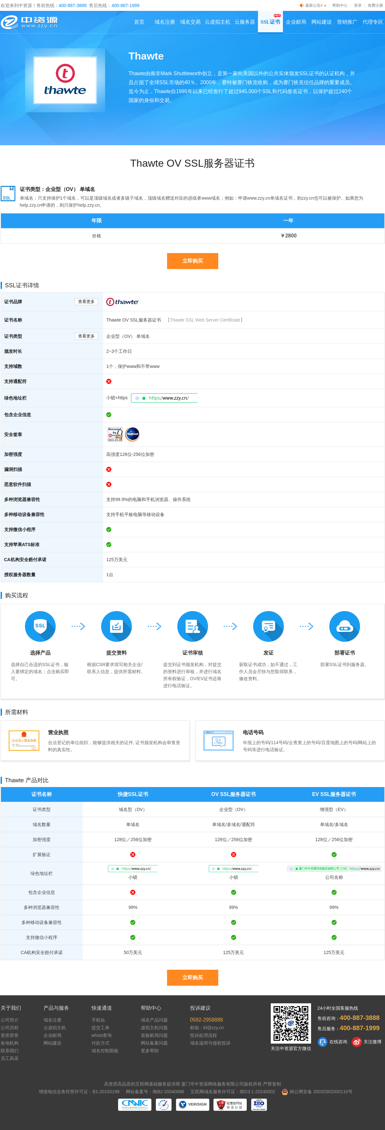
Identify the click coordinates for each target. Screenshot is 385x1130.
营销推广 (347, 22)
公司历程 (10, 1027)
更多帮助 (150, 1050)
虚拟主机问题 (154, 1027)
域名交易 (190, 22)
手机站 (98, 1020)
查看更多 (86, 301)
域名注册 (165, 22)
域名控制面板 (105, 1050)
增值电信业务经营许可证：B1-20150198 (79, 1091)
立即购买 (192, 261)
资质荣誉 (10, 1035)
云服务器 (245, 22)
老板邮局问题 (154, 1035)
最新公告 (313, 5)
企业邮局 (296, 22)
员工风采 (10, 1058)
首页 (139, 22)
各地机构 (10, 1043)
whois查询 (102, 1035)
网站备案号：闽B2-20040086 (155, 1091)
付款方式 (100, 1043)
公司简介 (10, 1020)
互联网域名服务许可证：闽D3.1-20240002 (232, 1091)
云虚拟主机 (217, 22)
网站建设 (321, 22)
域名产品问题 (154, 1020)
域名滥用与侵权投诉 (210, 1043)
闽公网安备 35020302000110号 (317, 1091)
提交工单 (100, 1027)
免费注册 (375, 5)
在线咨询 (332, 1042)
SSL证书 (270, 22)
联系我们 (10, 1050)
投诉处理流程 (203, 1035)
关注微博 (366, 1042)
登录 (358, 5)
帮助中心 (340, 5)
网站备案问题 (154, 1043)
